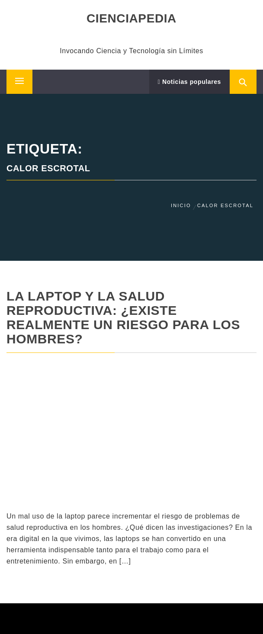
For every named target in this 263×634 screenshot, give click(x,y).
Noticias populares (189, 81)
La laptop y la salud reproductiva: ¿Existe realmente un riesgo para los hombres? (123, 317)
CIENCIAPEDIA (131, 18)
